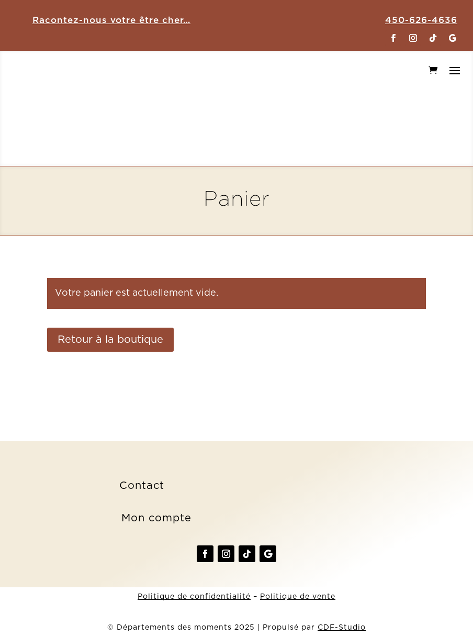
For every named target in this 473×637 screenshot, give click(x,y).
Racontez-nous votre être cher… (111, 20)
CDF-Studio (342, 627)
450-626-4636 (421, 20)
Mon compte (156, 518)
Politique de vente (297, 596)
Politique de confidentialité (194, 596)
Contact (141, 485)
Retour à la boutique (110, 339)
